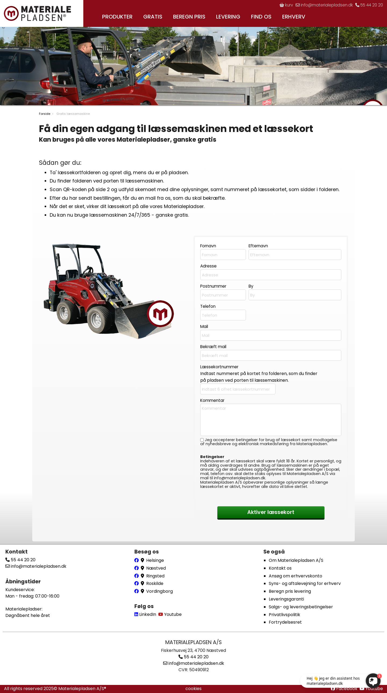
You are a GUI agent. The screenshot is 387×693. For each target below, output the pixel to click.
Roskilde (154, 584)
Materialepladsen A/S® (82, 688)
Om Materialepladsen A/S (296, 560)
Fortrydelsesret (285, 622)
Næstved (156, 568)
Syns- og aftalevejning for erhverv (305, 584)
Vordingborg (159, 591)
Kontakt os (280, 568)
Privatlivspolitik (284, 615)
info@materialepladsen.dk (320, 5)
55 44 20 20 (368, 5)
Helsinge (155, 560)
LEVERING (228, 16)
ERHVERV (293, 16)
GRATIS (152, 16)
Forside (44, 115)
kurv (280, 5)
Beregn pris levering (290, 591)
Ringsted (155, 576)
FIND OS (261, 16)
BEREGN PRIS (189, 16)
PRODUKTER (117, 16)
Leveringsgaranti (286, 599)
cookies (193, 688)
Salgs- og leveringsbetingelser (301, 607)
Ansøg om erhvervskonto (295, 576)
